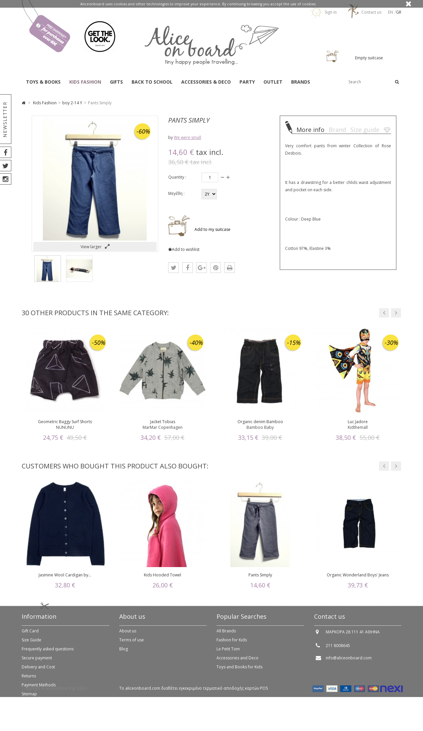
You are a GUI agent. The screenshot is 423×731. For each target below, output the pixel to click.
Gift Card (30, 635)
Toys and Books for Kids (239, 671)
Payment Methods (39, 689)
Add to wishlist (184, 249)
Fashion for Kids (231, 644)
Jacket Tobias (162, 421)
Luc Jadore (358, 421)
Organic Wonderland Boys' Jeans (358, 575)
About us (127, 635)
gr (398, 12)
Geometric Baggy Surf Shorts (65, 421)
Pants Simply (260, 575)
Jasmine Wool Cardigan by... (65, 575)
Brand (337, 130)
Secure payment (37, 662)
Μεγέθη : (176, 193)
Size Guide (31, 644)
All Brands (226, 635)
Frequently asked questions (48, 653)
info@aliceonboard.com (349, 662)
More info (310, 130)
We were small (187, 137)
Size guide (364, 130)
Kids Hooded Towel (162, 575)
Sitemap (29, 698)
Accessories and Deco (237, 662)
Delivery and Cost (38, 671)
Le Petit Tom (228, 653)
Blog (123, 653)
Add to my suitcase (212, 229)
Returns (29, 680)
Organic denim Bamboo (260, 421)
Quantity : (177, 177)
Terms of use (131, 644)
